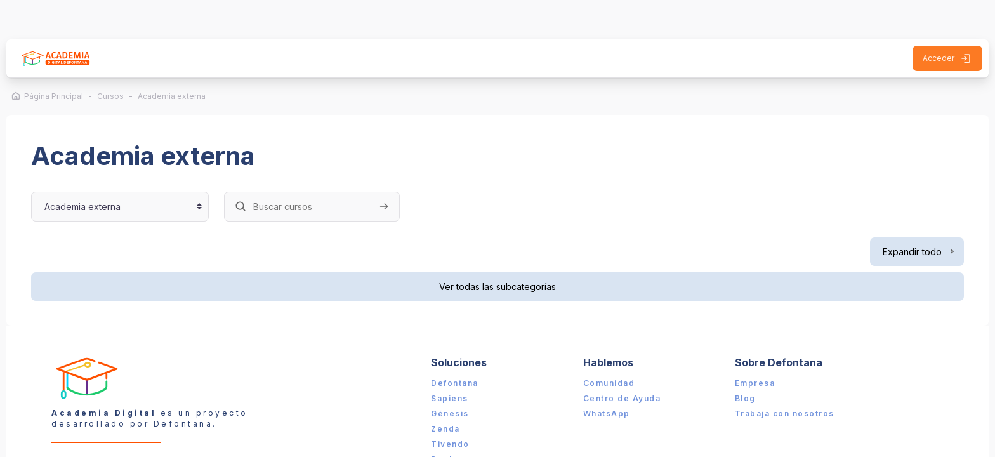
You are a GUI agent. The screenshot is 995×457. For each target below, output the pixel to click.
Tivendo (451, 410)
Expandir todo (905, 217)
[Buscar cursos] (319, 172)
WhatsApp (605, 380)
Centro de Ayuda (621, 364)
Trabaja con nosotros (781, 380)
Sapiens (451, 364)
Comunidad (608, 349)
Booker (449, 425)
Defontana (456, 349)
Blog (742, 364)
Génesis (451, 380)
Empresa (752, 349)
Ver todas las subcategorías (497, 252)
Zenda (446, 395)
